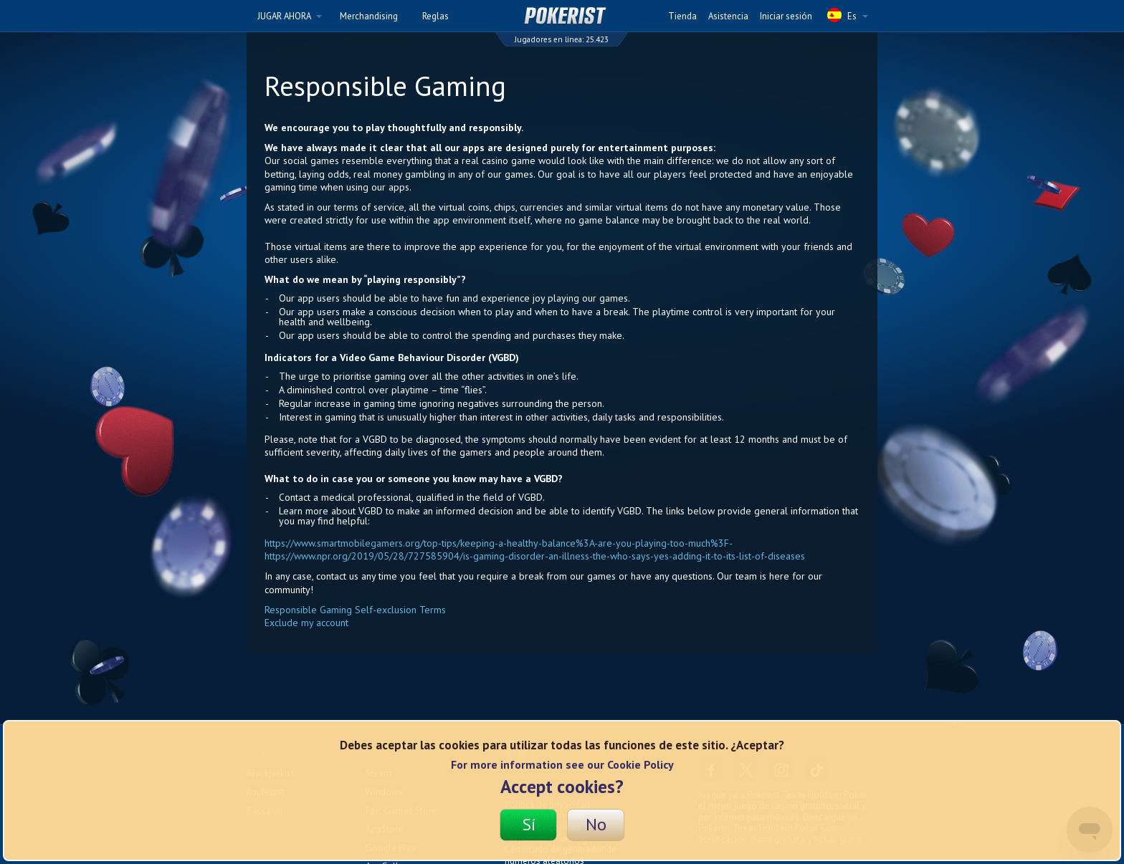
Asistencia (728, 16)
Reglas (435, 16)
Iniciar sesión (786, 16)
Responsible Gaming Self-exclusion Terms (355, 609)
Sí (528, 824)
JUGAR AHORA (289, 16)
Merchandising (369, 16)
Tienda (682, 16)
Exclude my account (306, 622)
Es (847, 15)
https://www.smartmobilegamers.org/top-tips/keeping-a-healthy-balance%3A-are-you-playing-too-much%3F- (499, 543)
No (596, 824)
